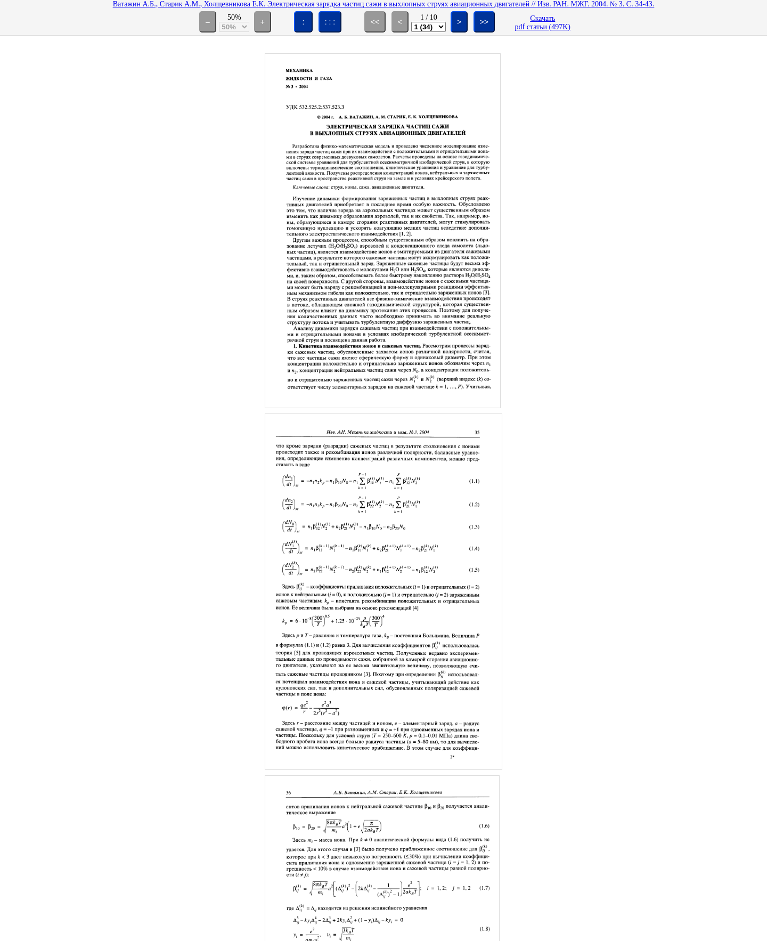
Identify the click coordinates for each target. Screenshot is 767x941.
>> (484, 22)
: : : (330, 22)
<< (375, 22)
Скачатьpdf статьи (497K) (542, 22)
